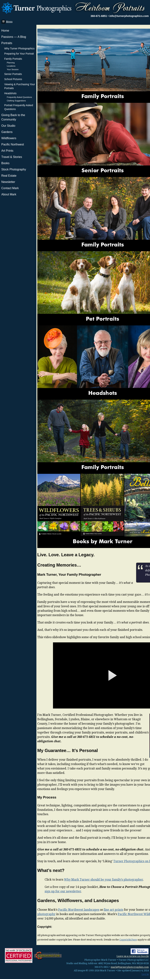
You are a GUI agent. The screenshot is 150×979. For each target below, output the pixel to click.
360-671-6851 (99, 16)
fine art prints (77, 909)
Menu (8, 21)
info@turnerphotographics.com (129, 16)
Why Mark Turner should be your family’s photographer (67, 879)
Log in (145, 974)
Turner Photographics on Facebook (101, 861)
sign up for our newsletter (26, 891)
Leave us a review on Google (133, 956)
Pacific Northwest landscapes (42, 909)
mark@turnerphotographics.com (130, 967)
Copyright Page (91, 939)
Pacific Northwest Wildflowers (102, 914)
